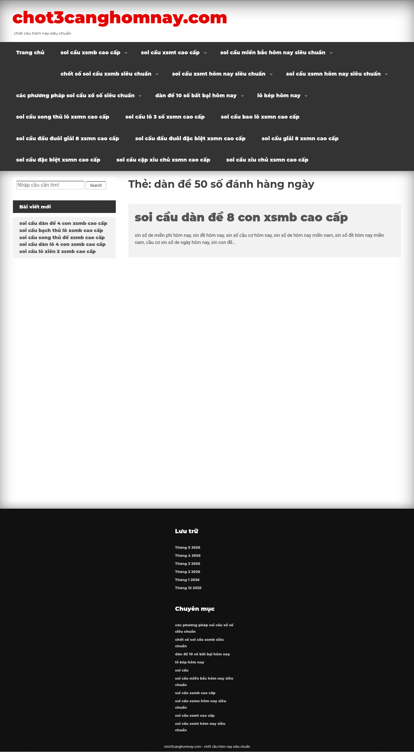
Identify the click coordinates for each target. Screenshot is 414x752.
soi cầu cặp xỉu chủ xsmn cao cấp (163, 160)
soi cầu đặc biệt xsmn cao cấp (58, 160)
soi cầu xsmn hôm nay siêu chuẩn (333, 74)
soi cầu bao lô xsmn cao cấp (260, 117)
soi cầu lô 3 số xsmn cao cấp (165, 117)
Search (96, 185)
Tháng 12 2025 (188, 588)
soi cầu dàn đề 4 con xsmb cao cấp (63, 223)
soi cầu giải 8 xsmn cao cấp (300, 138)
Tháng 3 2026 (187, 564)
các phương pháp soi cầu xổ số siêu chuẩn (75, 95)
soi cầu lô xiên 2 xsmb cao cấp (57, 251)
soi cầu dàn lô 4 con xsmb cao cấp (62, 244)
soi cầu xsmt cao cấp (170, 52)
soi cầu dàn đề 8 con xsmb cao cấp (241, 217)
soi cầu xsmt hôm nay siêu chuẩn (219, 74)
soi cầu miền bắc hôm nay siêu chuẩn (272, 52)
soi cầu (181, 670)
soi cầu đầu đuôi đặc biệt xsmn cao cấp (190, 138)
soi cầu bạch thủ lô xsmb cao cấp (61, 230)
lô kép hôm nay (279, 95)
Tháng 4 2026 (188, 556)
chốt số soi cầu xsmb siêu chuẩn (105, 74)
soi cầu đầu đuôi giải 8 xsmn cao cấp (67, 138)
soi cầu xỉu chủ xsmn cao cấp (267, 160)
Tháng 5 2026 (187, 547)
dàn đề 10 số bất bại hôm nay (195, 95)
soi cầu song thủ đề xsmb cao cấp (62, 237)
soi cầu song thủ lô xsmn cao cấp (62, 117)
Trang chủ (30, 52)
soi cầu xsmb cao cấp (90, 52)
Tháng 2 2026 (187, 572)
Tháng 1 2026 (187, 580)
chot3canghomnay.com (122, 17)
